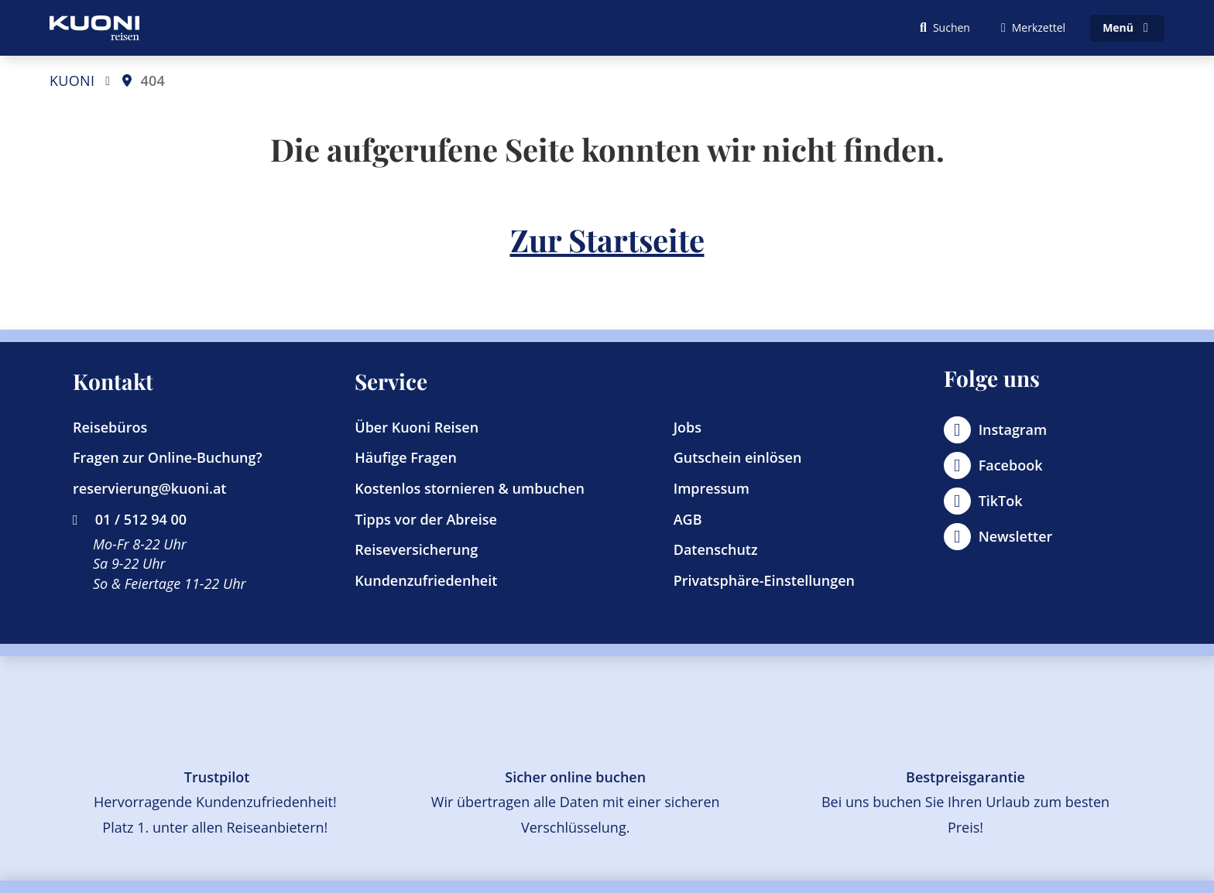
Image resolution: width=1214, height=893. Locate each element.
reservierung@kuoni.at (149, 488)
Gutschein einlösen (738, 457)
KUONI (72, 80)
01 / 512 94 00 (130, 519)
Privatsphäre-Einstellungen (764, 580)
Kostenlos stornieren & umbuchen (470, 488)
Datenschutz (716, 549)
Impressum (711, 488)
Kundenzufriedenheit (426, 580)
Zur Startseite (607, 239)
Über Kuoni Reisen (416, 427)
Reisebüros (110, 427)
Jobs (687, 427)
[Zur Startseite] (94, 28)
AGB (688, 519)
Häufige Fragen (406, 457)
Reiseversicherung (416, 549)
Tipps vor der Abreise (426, 519)
